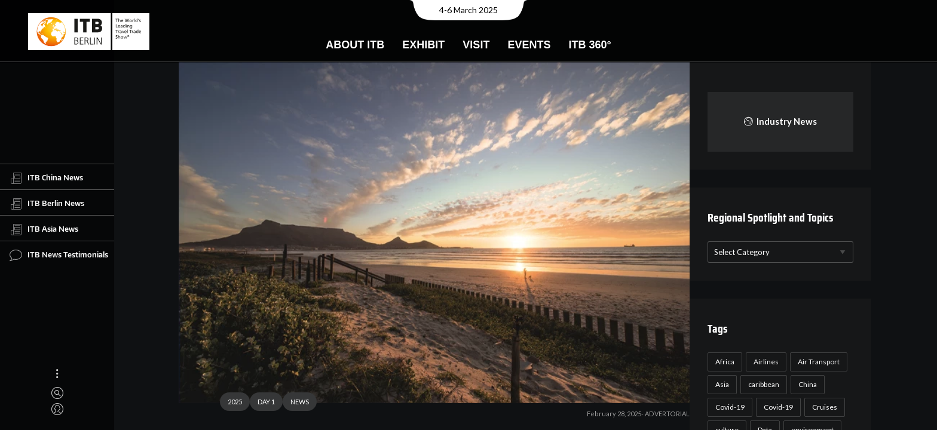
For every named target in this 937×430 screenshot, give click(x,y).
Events (528, 45)
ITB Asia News (44, 229)
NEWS (295, 403)
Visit (476, 45)
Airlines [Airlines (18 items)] (764, 361)
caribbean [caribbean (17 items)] (761, 384)
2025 (230, 403)
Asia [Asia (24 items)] (720, 384)
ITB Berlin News (47, 203)
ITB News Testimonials (59, 255)
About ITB (355, 45)
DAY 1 (261, 403)
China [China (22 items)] (806, 384)
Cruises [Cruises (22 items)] (822, 407)
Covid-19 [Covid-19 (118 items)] (728, 407)
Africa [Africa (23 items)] (723, 361)
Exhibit (423, 45)
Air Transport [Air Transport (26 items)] (817, 361)
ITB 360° (589, 45)
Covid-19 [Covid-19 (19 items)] (776, 407)
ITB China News (46, 178)
